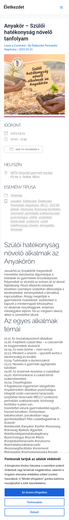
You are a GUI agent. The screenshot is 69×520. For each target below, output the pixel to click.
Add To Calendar (23, 149)
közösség (27, 209)
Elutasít (34, 512)
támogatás (47, 225)
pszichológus (19, 217)
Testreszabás (34, 502)
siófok (33, 217)
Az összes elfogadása (34, 492)
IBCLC (44, 205)
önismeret (17, 213)
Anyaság (16, 195)
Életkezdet (14, 7)
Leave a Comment (15, 45)
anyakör (15, 201)
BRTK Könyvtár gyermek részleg (31, 173)
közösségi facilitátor (47, 209)
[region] (34, 486)
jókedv (14, 209)
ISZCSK (54, 205)
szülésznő (32, 221)
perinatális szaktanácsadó (42, 213)
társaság (16, 229)
